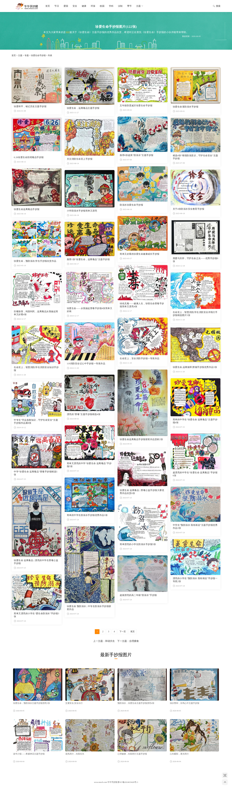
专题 (26, 55)
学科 (111, 6)
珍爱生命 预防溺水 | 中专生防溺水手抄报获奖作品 (89, 607)
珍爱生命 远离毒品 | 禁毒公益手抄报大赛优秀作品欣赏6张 (142, 491)
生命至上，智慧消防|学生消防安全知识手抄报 (36, 369)
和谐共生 (110, 641)
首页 (47, 6)
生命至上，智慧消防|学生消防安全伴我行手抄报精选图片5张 (195, 313)
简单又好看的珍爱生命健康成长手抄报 (139, 254)
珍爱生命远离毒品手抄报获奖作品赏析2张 (141, 439)
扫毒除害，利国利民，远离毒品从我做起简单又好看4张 (36, 313)
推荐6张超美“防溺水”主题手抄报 (136, 155)
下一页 (122, 631)
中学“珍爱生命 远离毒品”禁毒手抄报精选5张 (35, 473)
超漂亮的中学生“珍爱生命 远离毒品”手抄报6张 (195, 474)
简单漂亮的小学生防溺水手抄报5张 (138, 544)
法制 (120, 6)
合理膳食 (134, 641)
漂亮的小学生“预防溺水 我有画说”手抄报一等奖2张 (195, 580)
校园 (102, 6)
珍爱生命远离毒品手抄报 (27, 209)
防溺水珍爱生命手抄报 (131, 205)
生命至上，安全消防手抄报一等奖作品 (139, 358)
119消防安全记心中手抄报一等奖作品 (86, 363)
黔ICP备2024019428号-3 (128, 782)
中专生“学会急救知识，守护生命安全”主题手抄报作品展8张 (36, 421)
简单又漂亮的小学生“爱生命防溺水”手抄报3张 (36, 615)
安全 (75, 6)
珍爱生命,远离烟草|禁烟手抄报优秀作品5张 (195, 367)
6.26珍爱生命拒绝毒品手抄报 (29, 157)
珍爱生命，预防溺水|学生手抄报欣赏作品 (35, 261)
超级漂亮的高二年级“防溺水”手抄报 (138, 595)
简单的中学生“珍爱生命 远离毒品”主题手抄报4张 (195, 421)
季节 (129, 6)
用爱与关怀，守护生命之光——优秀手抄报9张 (195, 260)
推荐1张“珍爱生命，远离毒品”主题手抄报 (88, 259)
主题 (139, 6)
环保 (93, 6)
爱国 (66, 6)
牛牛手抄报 (26, 6)
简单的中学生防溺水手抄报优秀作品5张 (87, 515)
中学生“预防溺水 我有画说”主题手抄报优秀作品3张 (195, 526)
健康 (84, 6)
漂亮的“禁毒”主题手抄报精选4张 (84, 414)
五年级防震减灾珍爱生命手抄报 (136, 105)
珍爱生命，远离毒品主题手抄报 (83, 108)
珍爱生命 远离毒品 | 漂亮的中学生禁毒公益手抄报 (36, 562)
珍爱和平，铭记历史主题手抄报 (30, 106)
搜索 (216, 6)
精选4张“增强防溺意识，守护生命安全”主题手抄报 (195, 157)
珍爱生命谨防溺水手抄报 (185, 107)
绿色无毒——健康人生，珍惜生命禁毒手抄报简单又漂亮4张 (142, 305)
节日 (56, 6)
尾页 (132, 631)
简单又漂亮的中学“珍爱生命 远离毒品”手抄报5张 (89, 465)
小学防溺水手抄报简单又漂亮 (82, 211)
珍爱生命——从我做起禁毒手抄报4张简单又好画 (89, 310)
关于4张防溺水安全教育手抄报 (188, 209)
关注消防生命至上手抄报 (80, 159)
